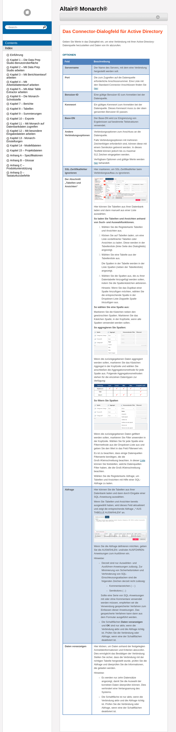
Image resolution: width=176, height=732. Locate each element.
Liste (142, 460)
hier (96, 88)
